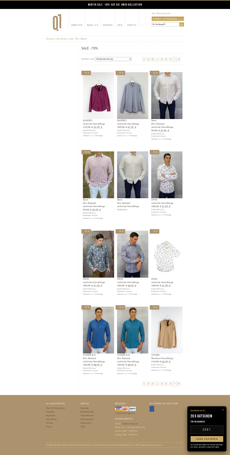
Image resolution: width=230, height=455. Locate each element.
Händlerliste (51, 419)
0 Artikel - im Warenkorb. (165, 19)
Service (131, 25)
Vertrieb (49, 423)
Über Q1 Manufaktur (55, 408)
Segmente (50, 416)
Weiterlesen (122, 210)
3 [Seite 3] (152, 59)
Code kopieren (207, 439)
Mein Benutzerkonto (161, 13)
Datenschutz (86, 423)
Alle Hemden (62, 39)
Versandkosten (87, 416)
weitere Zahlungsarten (125, 413)
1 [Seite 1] (144, 59)
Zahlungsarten (87, 419)
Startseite (50, 39)
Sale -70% (74, 39)
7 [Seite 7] (170, 59)
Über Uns (77, 25)
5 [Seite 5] (162, 59)
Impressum (158, 445)
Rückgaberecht (87, 412)
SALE (120, 25)
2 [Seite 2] (148, 59)
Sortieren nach (87, 59)
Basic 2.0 (92, 25)
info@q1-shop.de (129, 424)
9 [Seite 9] (179, 59)
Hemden (108, 25)
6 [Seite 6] (166, 59)
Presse (49, 427)
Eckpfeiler (50, 412)
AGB (83, 427)
